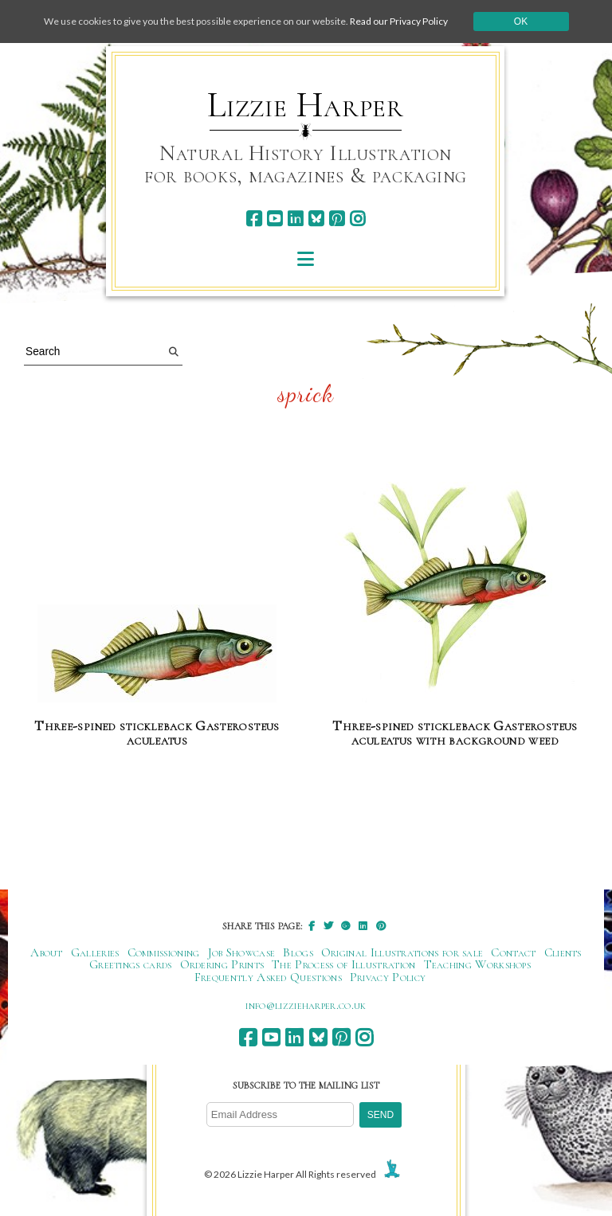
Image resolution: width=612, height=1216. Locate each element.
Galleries (95, 952)
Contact (513, 952)
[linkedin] (295, 218)
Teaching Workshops (478, 964)
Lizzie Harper (305, 105)
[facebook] (253, 218)
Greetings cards (130, 964)
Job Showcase (242, 952)
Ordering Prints (222, 964)
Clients (563, 952)
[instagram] (357, 218)
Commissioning (164, 952)
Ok (521, 21)
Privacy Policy (388, 977)
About (46, 952)
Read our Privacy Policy (399, 21)
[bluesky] (316, 218)
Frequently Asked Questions (268, 977)
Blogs (298, 952)
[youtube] (274, 218)
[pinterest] (336, 218)
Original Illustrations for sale (402, 952)
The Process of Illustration (343, 964)
